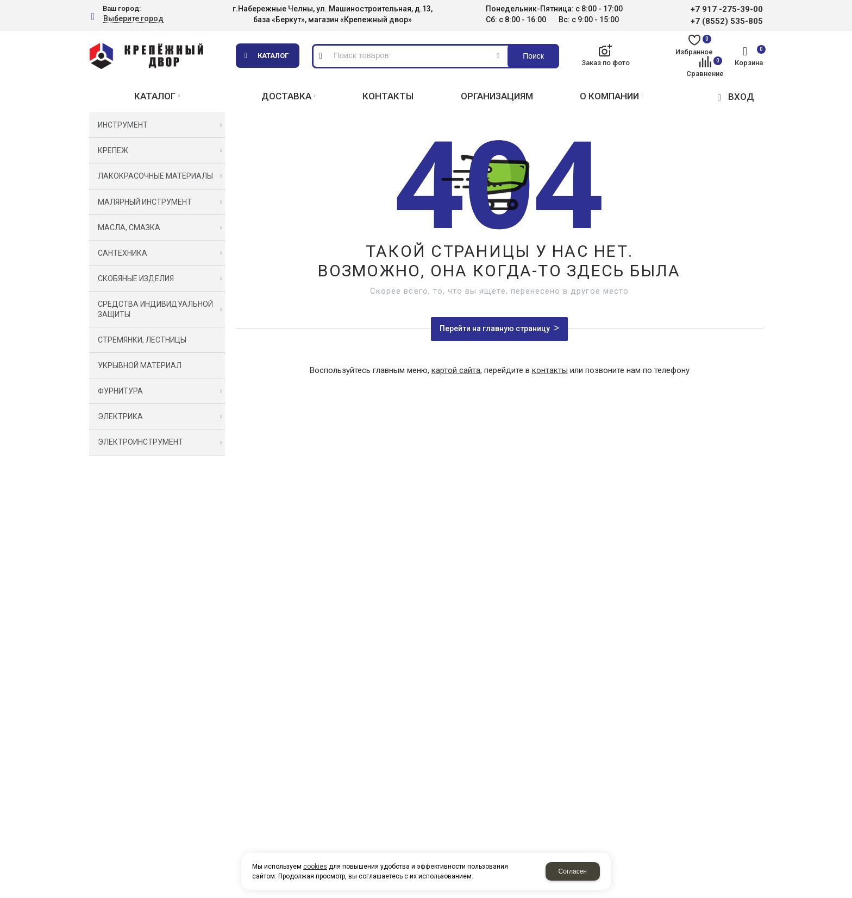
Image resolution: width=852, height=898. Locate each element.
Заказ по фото (605, 63)
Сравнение (705, 67)
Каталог (273, 56)
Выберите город (133, 19)
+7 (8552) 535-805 (727, 21)
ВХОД (741, 96)
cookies (315, 866)
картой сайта (455, 370)
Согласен (573, 871)
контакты (550, 370)
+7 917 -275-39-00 (727, 9)
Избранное (694, 45)
